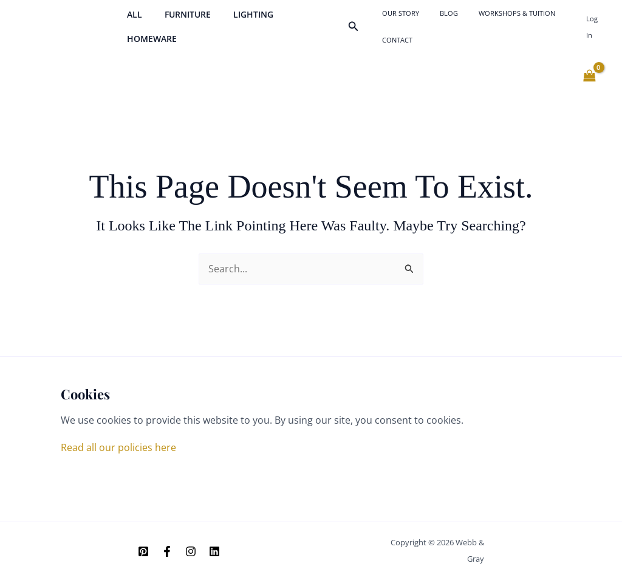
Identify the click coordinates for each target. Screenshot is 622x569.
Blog (438, 21)
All (131, 21)
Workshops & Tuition (495, 21)
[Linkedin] (214, 541)
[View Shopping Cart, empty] (589, 66)
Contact (558, 21)
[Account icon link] (594, 22)
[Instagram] (190, 541)
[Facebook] (167, 541)
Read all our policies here (118, 437)
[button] (359, 22)
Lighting (239, 21)
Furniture (179, 21)
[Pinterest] (143, 541)
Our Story (400, 21)
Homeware (301, 21)
